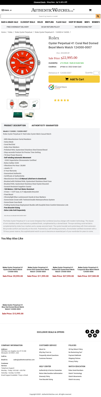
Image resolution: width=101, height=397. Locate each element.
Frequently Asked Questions (49, 355)
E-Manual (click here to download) (33, 179)
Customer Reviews (45, 358)
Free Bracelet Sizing (12, 208)
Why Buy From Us (45, 352)
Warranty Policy (44, 376)
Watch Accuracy (74, 379)
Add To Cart (77, 79)
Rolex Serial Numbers (76, 370)
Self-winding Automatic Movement (17, 158)
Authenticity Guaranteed (45, 125)
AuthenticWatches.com (55, 10)
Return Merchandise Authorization (50, 373)
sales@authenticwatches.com (24, 360)
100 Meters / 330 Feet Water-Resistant (19, 189)
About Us (42, 349)
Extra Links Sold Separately (14, 210)
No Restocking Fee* (83, 27)
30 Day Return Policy (76, 349)
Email (6, 10)
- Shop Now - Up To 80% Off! (50, 2)
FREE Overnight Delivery (18, 27)
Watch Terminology (75, 373)
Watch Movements (75, 376)
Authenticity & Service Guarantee (50, 370)
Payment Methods (75, 355)
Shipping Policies (74, 358)
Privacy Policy (73, 361)
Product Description (15, 125)
